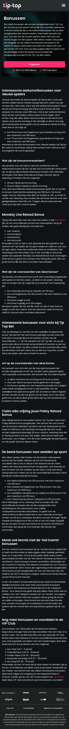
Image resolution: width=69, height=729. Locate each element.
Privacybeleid (28, 708)
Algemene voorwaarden (53, 708)
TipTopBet (59, 676)
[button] (63, 5)
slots (18, 341)
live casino (60, 220)
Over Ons (10, 708)
